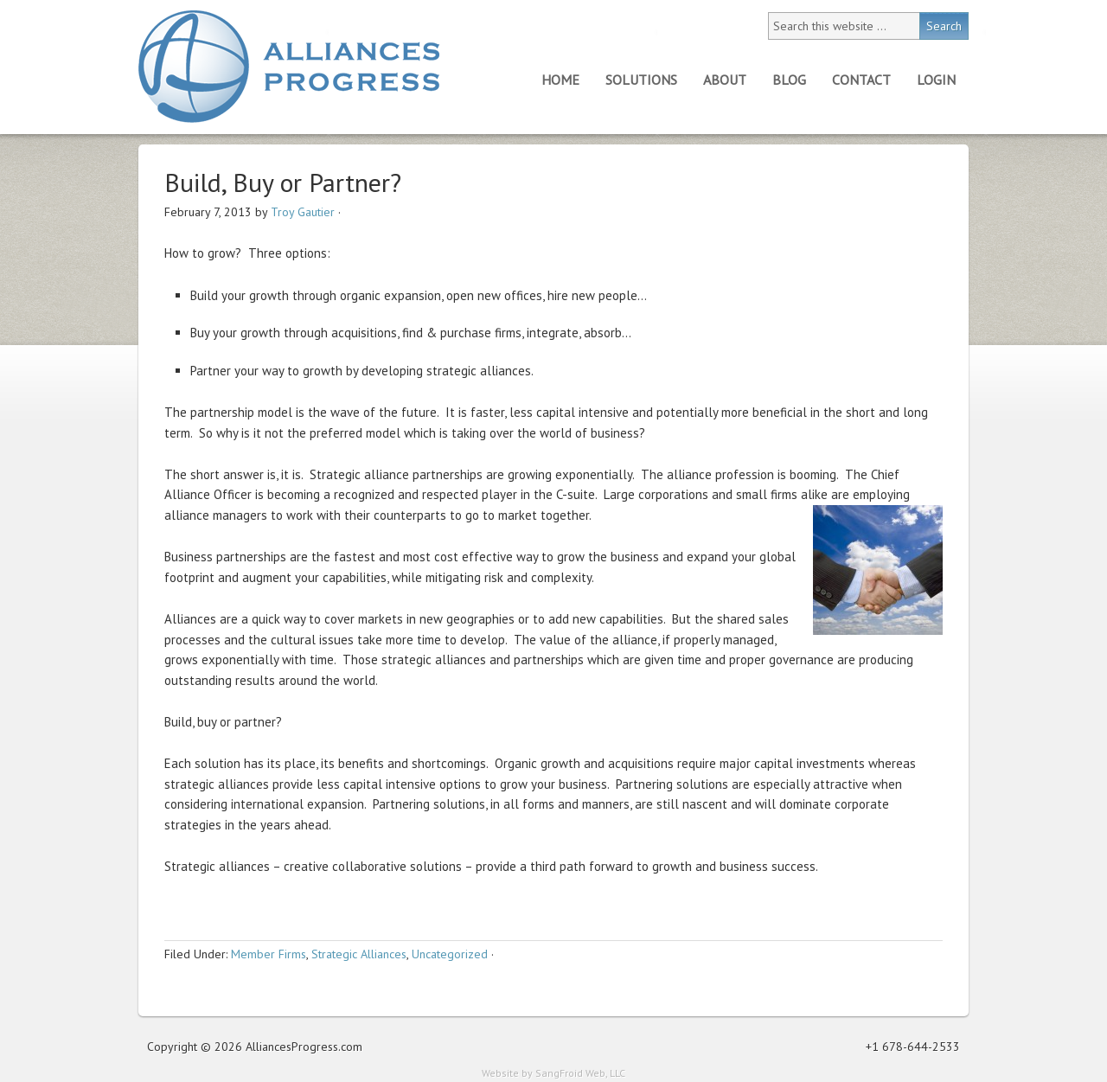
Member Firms (268, 954)
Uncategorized (450, 954)
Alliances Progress (288, 66)
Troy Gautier (303, 212)
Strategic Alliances (358, 954)
